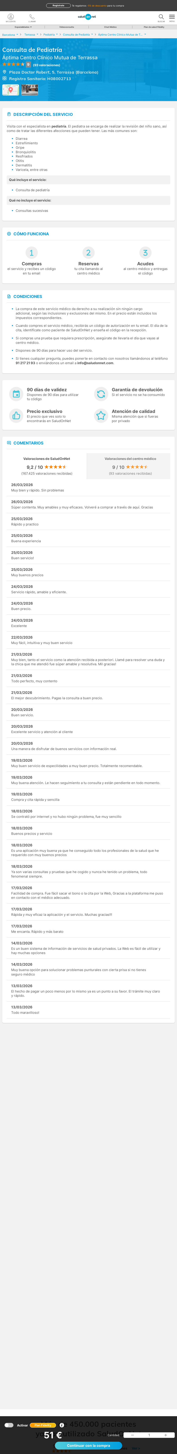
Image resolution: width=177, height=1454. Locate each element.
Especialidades (23, 27)
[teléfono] (32, 16)
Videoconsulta (66, 27)
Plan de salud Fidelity (154, 27)
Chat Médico (110, 27)
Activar (36, 1425)
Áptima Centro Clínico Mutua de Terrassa (49, 57)
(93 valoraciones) (46, 65)
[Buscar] (161, 16)
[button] (132, 1435)
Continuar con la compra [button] (88, 1445)
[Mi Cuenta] (10, 16)
